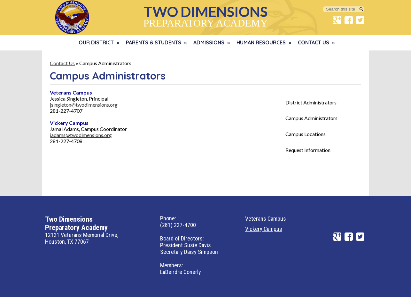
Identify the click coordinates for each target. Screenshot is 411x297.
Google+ (337, 20)
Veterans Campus (265, 218)
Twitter (360, 20)
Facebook (349, 20)
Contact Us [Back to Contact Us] (62, 63)
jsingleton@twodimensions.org (84, 105)
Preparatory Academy (205, 15)
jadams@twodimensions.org (81, 135)
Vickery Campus (263, 228)
